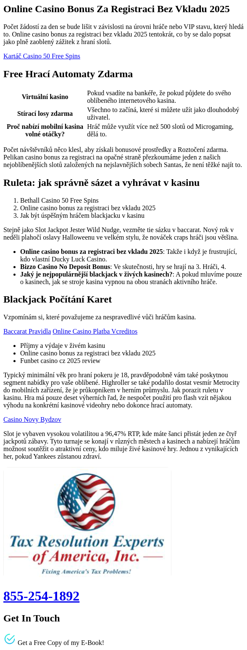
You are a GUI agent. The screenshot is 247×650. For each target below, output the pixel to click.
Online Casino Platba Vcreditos (95, 331)
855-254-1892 (41, 595)
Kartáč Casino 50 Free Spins (41, 56)
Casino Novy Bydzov (32, 419)
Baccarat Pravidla (27, 331)
